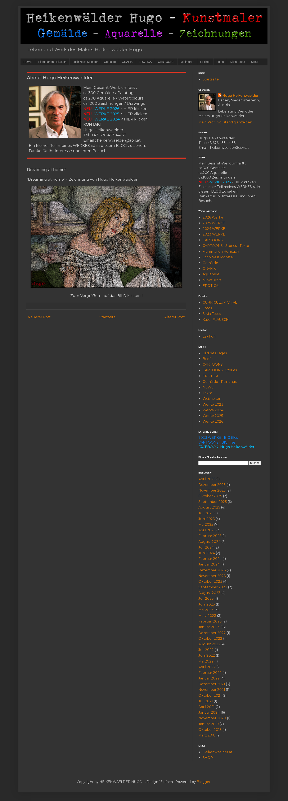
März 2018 (207, 735)
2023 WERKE (214, 234)
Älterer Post (174, 317)
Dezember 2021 (211, 684)
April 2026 (206, 479)
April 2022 (207, 667)
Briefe (208, 359)
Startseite (107, 317)
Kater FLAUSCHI (216, 320)
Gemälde (110, 61)
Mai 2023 (205, 610)
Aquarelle (211, 274)
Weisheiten (212, 399)
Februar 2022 (210, 673)
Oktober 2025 (210, 496)
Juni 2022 (206, 655)
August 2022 (209, 644)
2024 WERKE (214, 229)
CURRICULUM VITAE (220, 302)
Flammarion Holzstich (52, 61)
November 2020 (212, 718)
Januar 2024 (209, 564)
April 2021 (206, 707)
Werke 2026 (213, 421)
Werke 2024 (213, 410)
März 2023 (207, 616)
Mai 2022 (205, 661)
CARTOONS (166, 61)
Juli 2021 (205, 701)
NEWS (208, 387)
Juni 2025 (206, 519)
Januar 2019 (208, 724)
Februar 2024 (210, 559)
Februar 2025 (209, 536)
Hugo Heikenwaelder (240, 96)
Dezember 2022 (212, 633)
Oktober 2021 (209, 695)
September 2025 (212, 502)
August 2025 (209, 507)
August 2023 (209, 593)
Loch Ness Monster (85, 61)
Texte (207, 393)
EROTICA (145, 61)
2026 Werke (213, 217)
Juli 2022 (206, 650)
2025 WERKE (214, 223)
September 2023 (212, 587)
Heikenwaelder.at (217, 752)
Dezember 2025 (212, 485)
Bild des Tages (215, 353)
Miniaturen (187, 61)
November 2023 (212, 576)
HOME (27, 61)
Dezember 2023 (212, 570)
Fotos (220, 61)
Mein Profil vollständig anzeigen (225, 122)
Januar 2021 (208, 712)
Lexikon (205, 61)
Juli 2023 (206, 598)
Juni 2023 (206, 604)
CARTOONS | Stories (220, 370)
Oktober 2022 (210, 639)
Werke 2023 (213, 404)
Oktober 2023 (210, 582)
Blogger (204, 782)
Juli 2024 (206, 547)
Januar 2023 (209, 627)
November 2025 (212, 490)
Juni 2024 (206, 553)
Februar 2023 (210, 621)
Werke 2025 (213, 416)
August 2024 (209, 542)
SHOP (255, 61)
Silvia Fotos (237, 61)
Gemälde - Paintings (220, 382)
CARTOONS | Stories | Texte (226, 246)
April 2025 (206, 530)
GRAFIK (127, 61)
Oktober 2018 (210, 730)
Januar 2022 (209, 678)
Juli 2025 (205, 513)
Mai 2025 (205, 525)
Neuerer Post (39, 317)
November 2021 (211, 690)
